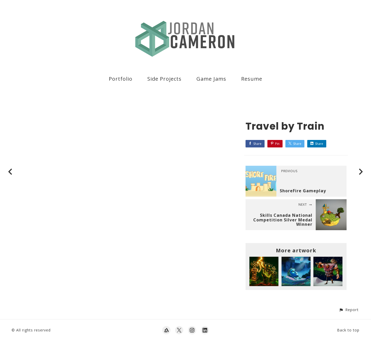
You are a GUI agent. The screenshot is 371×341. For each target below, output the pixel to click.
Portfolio (120, 78)
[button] (349, 309)
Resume (251, 78)
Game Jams (211, 78)
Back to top (348, 330)
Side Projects (164, 78)
